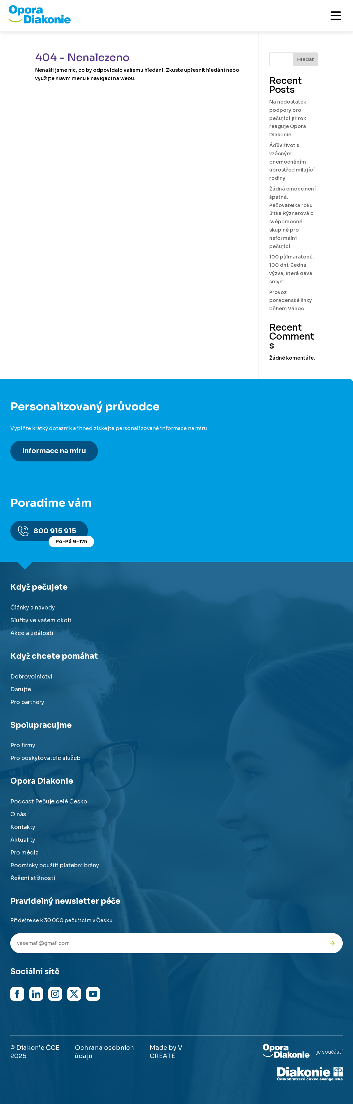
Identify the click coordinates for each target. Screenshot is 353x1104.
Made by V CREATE (166, 1052)
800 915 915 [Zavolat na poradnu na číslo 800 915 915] (60, 534)
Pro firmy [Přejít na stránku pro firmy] (22, 745)
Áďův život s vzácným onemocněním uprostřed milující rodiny (292, 161)
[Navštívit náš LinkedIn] (36, 994)
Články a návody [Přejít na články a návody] (32, 607)
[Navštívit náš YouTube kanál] (93, 994)
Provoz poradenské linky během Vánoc (290, 300)
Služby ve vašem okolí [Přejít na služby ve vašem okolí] (40, 620)
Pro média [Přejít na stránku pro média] (24, 852)
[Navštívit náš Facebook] (17, 994)
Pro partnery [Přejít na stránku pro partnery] (27, 702)
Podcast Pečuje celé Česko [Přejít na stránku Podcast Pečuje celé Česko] (48, 801)
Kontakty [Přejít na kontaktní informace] (22, 827)
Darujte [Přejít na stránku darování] (20, 689)
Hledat (305, 59)
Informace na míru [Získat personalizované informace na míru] (54, 451)
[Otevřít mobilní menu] (335, 15)
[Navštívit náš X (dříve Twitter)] (74, 994)
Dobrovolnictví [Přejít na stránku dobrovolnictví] (31, 676)
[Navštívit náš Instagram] (55, 994)
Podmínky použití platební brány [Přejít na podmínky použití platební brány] (54, 865)
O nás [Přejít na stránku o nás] (18, 814)
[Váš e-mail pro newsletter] (166, 943)
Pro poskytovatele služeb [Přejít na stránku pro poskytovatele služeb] (45, 758)
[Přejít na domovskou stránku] (40, 22)
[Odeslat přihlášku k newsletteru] (332, 943)
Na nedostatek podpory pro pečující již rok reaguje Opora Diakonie (287, 118)
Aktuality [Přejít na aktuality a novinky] (22, 839)
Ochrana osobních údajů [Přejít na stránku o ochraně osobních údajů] (104, 1052)
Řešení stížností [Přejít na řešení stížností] (32, 878)
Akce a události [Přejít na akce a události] (31, 633)
